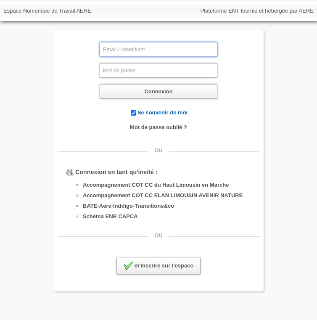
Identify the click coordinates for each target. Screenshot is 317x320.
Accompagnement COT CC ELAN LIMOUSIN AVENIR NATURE (163, 195)
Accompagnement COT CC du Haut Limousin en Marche (156, 185)
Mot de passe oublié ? (158, 127)
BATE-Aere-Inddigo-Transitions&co (128, 206)
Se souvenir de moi (162, 112)
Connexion (158, 91)
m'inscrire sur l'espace (158, 266)
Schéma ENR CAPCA (110, 216)
